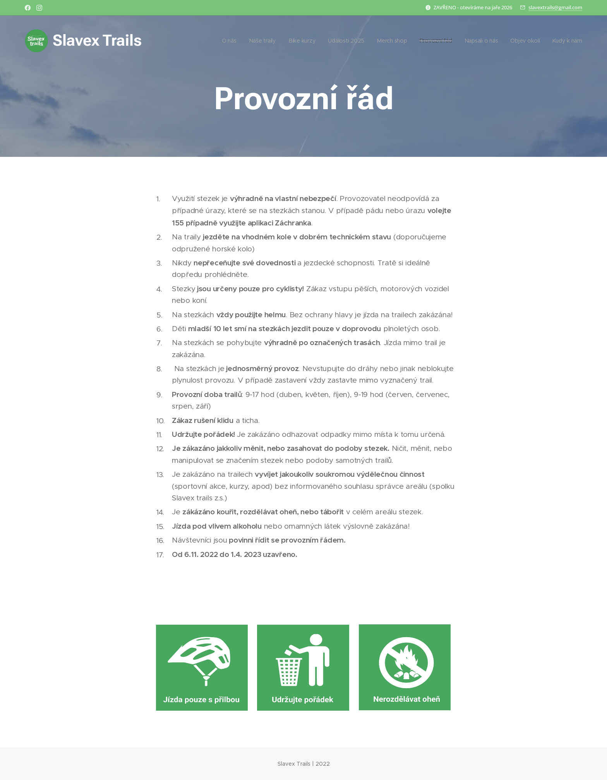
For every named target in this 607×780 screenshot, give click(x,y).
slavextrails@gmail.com (555, 7)
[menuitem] (230, 40)
